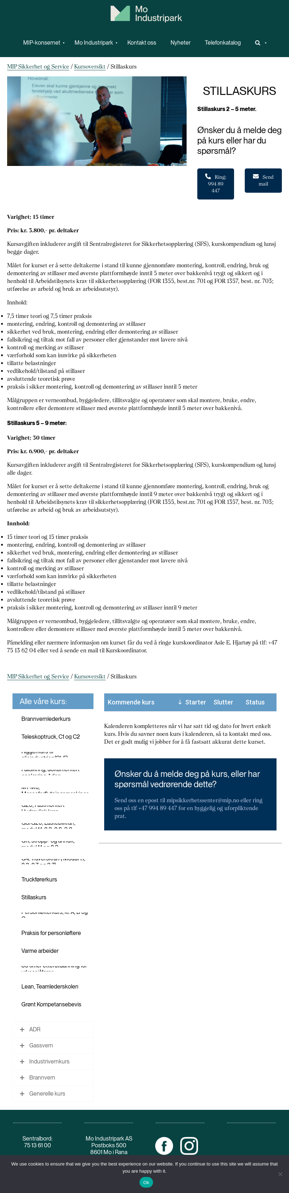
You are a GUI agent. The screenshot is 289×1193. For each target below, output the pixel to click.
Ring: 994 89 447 (216, 183)
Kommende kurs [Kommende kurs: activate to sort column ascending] (131, 702)
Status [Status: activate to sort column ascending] (255, 702)
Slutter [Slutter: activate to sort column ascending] (223, 702)
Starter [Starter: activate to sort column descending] (195, 702)
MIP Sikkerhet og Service (38, 66)
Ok (146, 1182)
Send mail (263, 180)
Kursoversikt (90, 66)
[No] (280, 1174)
